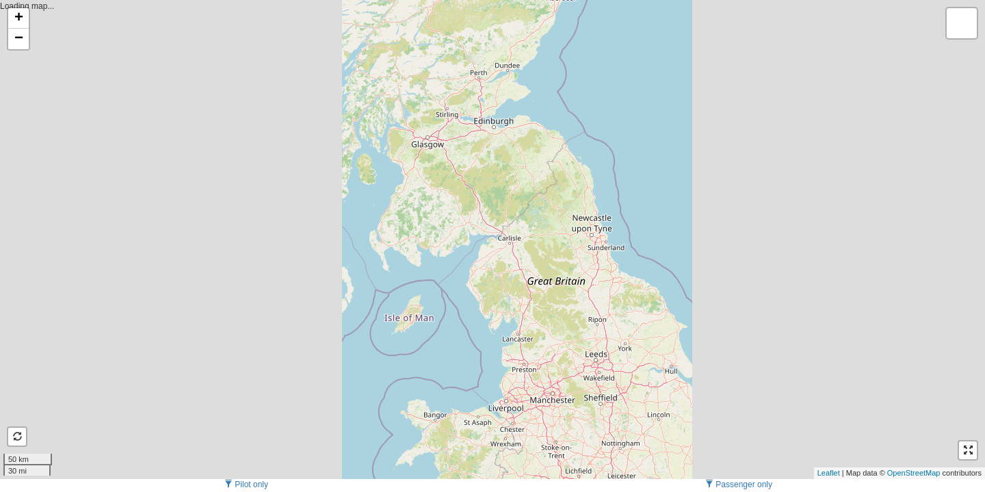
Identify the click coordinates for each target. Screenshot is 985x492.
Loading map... (491, 239)
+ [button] (18, 18)
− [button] (18, 39)
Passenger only (738, 484)
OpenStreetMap (914, 473)
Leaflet (828, 473)
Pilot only (246, 484)
